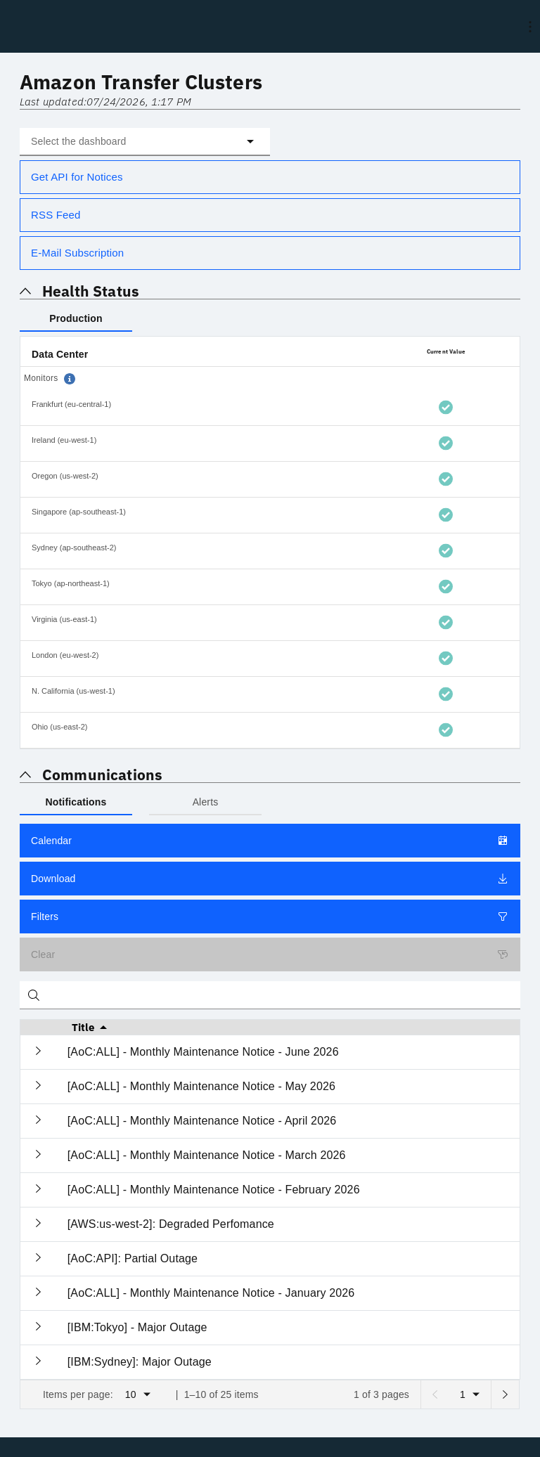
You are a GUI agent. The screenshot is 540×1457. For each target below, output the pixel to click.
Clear (269, 954)
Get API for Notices (77, 177)
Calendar (269, 840)
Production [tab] (75, 318)
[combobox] (145, 141)
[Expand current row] (38, 1052)
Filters (269, 916)
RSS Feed (55, 215)
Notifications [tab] (76, 802)
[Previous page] (434, 1394)
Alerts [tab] (206, 802)
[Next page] (505, 1394)
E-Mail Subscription (77, 253)
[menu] (530, 27)
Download (269, 878)
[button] (145, 141)
